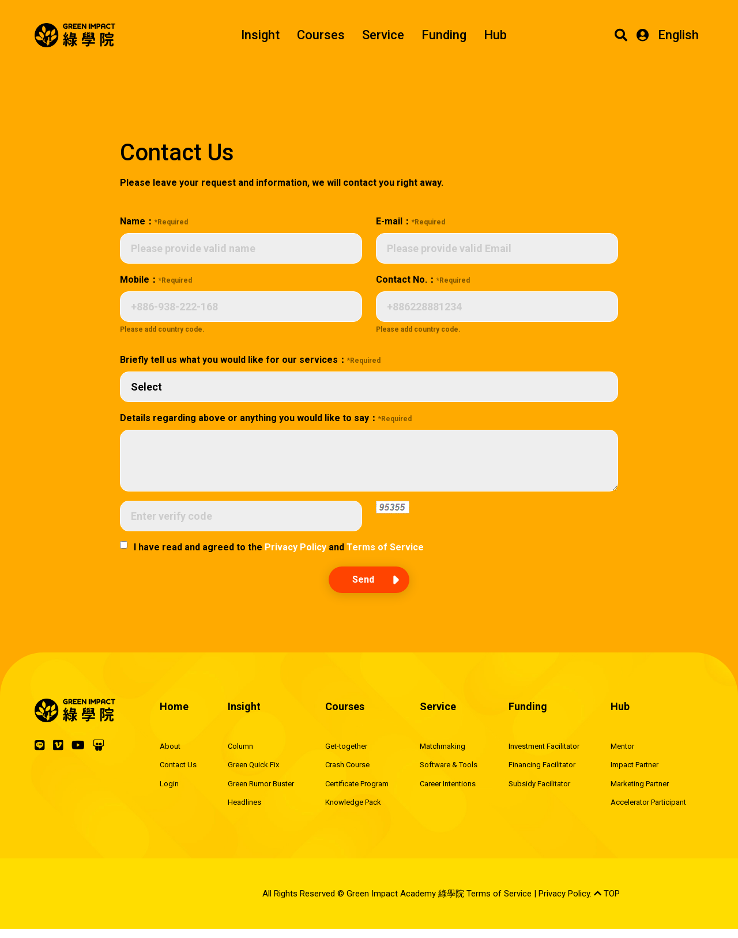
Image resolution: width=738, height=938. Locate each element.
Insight (260, 35)
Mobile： (156, 279)
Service (383, 35)
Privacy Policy (295, 547)
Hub (495, 35)
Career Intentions (448, 783)
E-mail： (410, 221)
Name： (154, 221)
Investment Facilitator (544, 746)
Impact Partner (634, 764)
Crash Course (347, 764)
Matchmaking (442, 746)
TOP (607, 893)
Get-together (346, 746)
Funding (443, 35)
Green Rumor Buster (261, 783)
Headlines (244, 802)
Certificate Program (357, 783)
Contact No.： (423, 279)
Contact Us (178, 764)
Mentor (622, 746)
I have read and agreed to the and (279, 547)
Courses (321, 35)
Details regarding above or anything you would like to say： (266, 417)
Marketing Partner (640, 783)
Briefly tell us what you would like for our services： (250, 359)
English (678, 35)
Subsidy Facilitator (539, 783)
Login (169, 783)
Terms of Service (385, 547)
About (170, 746)
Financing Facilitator (542, 764)
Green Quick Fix (253, 764)
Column (240, 746)
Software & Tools (448, 764)
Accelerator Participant (648, 802)
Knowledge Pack (353, 802)
